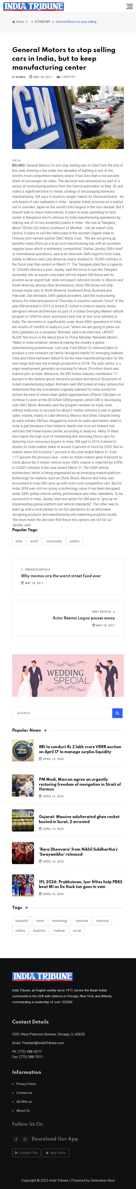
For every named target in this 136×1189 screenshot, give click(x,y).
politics (20, 930)
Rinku (20, 77)
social (77, 930)
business (39, 930)
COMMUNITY (54, 541)
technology (59, 921)
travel (40, 921)
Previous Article (35, 569)
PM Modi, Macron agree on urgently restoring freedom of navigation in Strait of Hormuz (80, 784)
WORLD (34, 541)
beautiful (22, 921)
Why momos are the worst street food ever (61, 576)
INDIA (19, 541)
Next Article (103, 611)
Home (18, 21)
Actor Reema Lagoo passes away (84, 618)
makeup (59, 930)
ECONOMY (43, 21)
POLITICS (74, 541)
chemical (82, 921)
